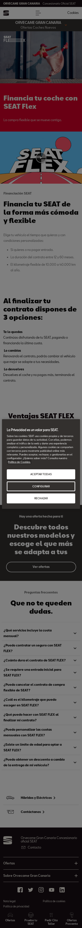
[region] (41, 464)
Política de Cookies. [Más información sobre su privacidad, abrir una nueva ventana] (19, 462)
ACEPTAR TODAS (41, 474)
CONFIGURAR (41, 486)
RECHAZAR (41, 498)
